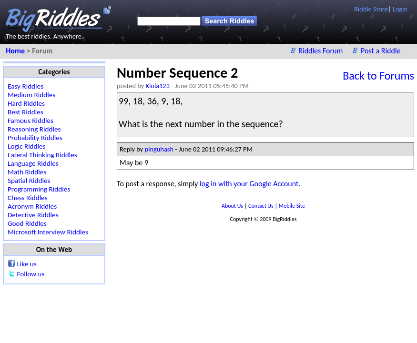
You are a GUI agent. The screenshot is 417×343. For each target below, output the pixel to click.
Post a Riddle (381, 50)
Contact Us (261, 205)
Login (400, 9)
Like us (26, 264)
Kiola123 (158, 85)
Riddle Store (371, 9)
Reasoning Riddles (34, 129)
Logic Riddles (27, 146)
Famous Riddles (30, 120)
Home (16, 50)
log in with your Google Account (249, 183)
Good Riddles (27, 223)
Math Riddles (27, 172)
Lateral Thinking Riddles (42, 155)
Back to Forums (378, 75)
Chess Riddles (28, 197)
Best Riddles (25, 112)
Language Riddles (33, 163)
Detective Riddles (33, 215)
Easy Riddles (25, 86)
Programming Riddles (39, 189)
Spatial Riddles (29, 180)
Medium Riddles (31, 95)
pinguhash (159, 149)
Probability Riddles (35, 137)
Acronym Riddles (32, 206)
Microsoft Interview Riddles (48, 232)
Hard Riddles (26, 103)
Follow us (30, 274)
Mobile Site (292, 205)
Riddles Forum (321, 50)
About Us (233, 205)
